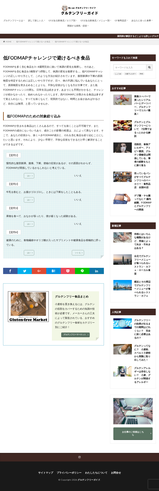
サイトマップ (45, 472)
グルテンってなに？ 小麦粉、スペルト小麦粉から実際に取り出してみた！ (142, 352)
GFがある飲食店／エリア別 (61, 20)
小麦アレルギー (130, 74)
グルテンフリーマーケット (75, 334)
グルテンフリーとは (13, 20)
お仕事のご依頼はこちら (133, 433)
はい (29, 176)
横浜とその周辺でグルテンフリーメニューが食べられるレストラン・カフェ (142, 288)
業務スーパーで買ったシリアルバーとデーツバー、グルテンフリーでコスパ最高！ (142, 105)
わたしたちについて (96, 472)
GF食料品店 (120, 20)
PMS (141, 74)
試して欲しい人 (35, 20)
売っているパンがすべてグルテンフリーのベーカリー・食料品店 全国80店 (142, 180)
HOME (8, 41)
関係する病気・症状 (77, 25)
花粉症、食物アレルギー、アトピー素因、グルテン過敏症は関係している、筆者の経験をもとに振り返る (142, 155)
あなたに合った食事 (141, 20)
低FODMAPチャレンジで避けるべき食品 (33, 41)
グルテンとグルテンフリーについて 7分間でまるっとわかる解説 (143, 129)
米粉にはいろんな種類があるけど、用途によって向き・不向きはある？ (142, 241)
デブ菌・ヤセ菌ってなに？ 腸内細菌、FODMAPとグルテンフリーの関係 (142, 202)
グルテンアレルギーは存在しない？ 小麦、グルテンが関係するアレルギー (142, 375)
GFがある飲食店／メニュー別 (94, 20)
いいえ (78, 252)
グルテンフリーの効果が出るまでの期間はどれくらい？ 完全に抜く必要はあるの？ (142, 329)
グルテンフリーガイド (89, 479)
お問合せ (116, 472)
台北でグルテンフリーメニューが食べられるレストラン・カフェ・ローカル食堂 (142, 265)
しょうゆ (118, 74)
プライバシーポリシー (69, 472)
